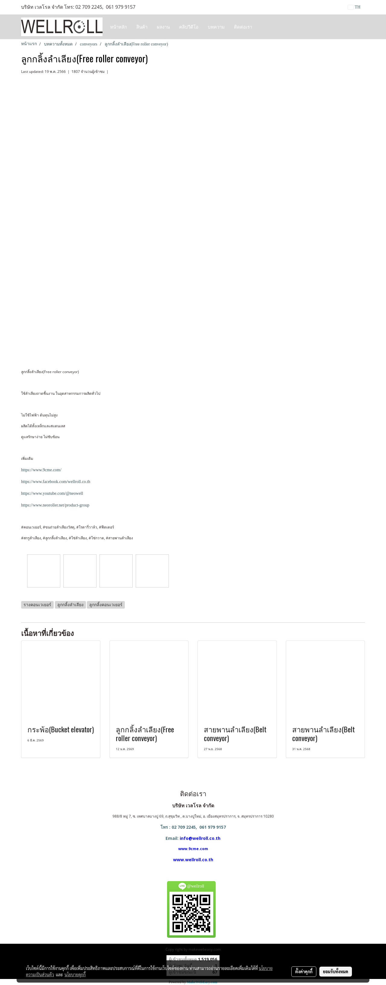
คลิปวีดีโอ (188, 27)
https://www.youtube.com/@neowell (52, 493)
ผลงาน (163, 27)
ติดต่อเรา (243, 27)
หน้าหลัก (118, 27)
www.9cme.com (193, 848)
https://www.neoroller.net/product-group (55, 505)
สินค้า (141, 27)
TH (354, 7)
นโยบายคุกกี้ (75, 974)
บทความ (216, 27)
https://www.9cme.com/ (41, 470)
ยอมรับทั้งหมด (335, 971)
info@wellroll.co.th (200, 838)
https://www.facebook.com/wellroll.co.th (55, 481)
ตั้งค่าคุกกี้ (303, 971)
